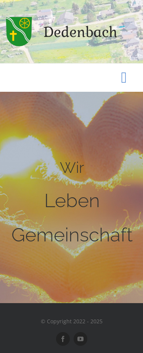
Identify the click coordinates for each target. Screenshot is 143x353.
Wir (72, 167)
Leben (72, 200)
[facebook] (63, 339)
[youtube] (80, 339)
